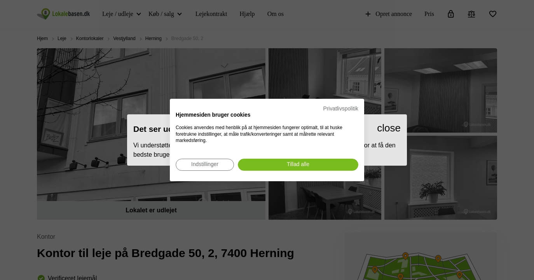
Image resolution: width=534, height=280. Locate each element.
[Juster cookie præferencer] (205, 165)
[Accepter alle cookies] (298, 165)
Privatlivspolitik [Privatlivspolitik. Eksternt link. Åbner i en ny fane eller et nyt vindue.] (340, 109)
